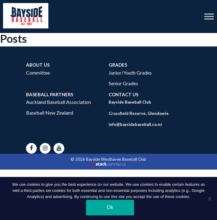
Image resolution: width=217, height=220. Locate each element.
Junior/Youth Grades (130, 72)
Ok (110, 207)
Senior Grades (123, 83)
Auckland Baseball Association (58, 102)
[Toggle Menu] (209, 16)
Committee (38, 72)
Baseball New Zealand (49, 113)
